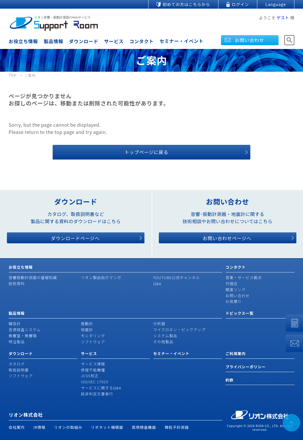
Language (275, 4)
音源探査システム (25, 329)
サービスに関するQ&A (101, 387)
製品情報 (53, 41)
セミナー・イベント (181, 41)
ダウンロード (83, 41)
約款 (230, 380)
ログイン (240, 4)
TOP (12, 75)
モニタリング (93, 335)
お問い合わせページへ (227, 238)
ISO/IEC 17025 (94, 381)
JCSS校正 (89, 375)
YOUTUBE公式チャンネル (176, 277)
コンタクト (141, 41)
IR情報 (39, 427)
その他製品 (163, 341)
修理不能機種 (93, 370)
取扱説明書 (19, 370)
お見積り (234, 301)
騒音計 (15, 323)
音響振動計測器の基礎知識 (33, 277)
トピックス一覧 (240, 313)
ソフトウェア (93, 341)
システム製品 (165, 335)
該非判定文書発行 (97, 394)
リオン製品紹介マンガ (101, 277)
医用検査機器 (144, 427)
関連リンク (236, 289)
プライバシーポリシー (246, 366)
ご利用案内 (236, 353)
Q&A (157, 283)
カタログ (17, 364)
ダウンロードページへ (75, 238)
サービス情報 (93, 364)
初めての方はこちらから (186, 4)
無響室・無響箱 (23, 335)
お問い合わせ (249, 40)
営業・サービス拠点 (244, 277)
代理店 (232, 283)
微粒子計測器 (177, 427)
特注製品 (17, 341)
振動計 (87, 323)
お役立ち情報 (23, 41)
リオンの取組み (68, 427)
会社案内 (17, 427)
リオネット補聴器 (107, 427)
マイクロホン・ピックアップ (179, 329)
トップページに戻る (147, 152)
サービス (114, 41)
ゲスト (283, 17)
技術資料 (17, 283)
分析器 (159, 323)
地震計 (87, 329)
